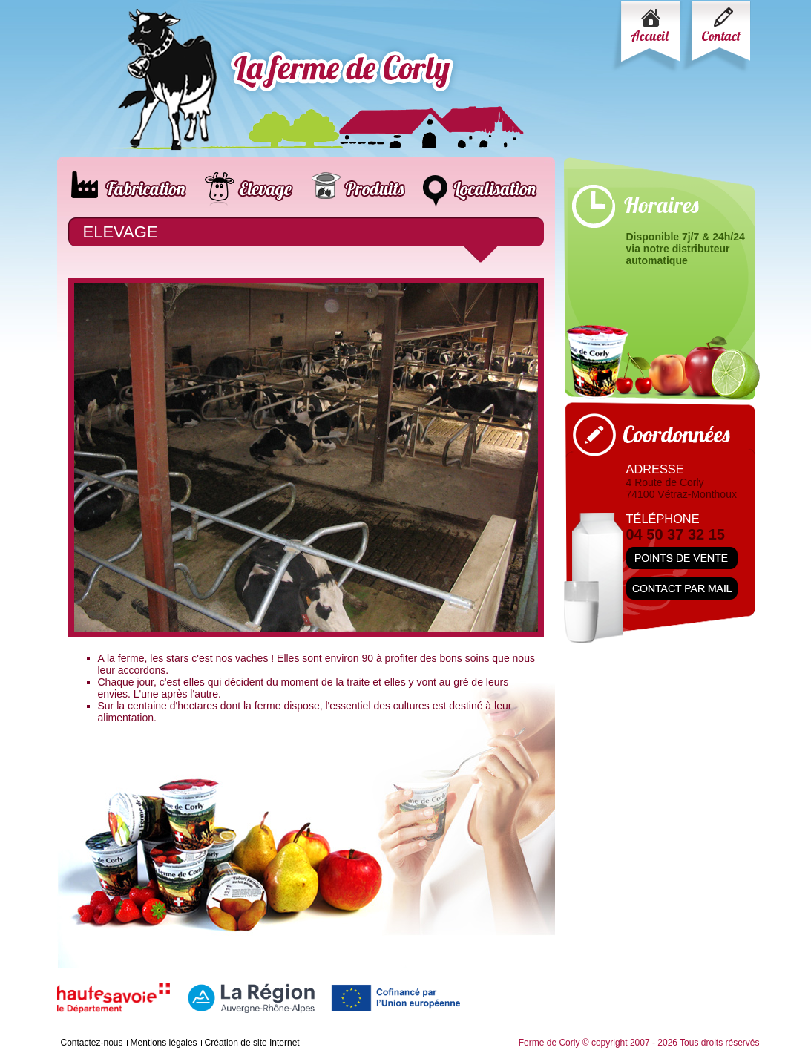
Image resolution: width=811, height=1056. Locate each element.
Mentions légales (164, 1042)
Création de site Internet (252, 1042)
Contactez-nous (92, 1042)
